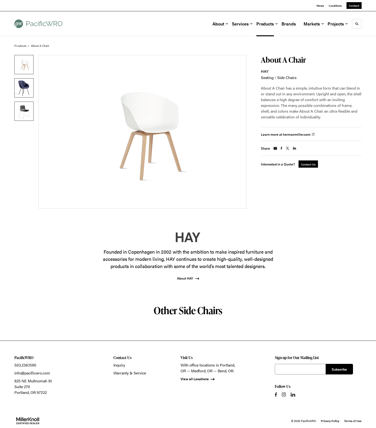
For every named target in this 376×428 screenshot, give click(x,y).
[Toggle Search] (357, 24)
